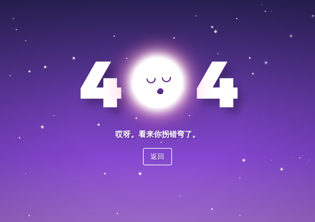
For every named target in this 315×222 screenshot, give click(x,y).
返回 (157, 156)
